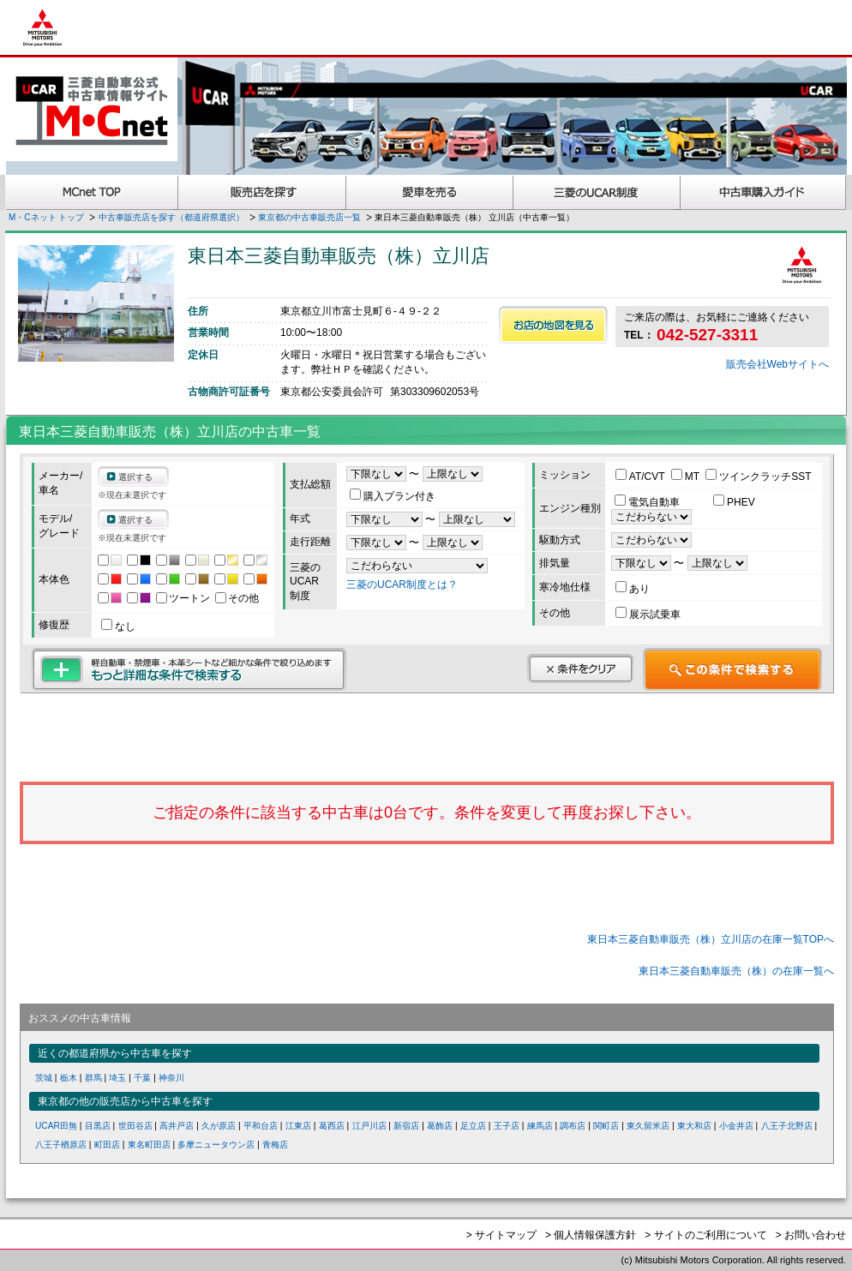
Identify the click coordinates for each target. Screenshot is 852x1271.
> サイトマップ (501, 1235)
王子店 (506, 1125)
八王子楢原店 (61, 1144)
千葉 (142, 1077)
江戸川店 (369, 1125)
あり (632, 589)
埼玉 (117, 1077)
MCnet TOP (91, 192)
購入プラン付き (392, 496)
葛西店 (332, 1125)
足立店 (473, 1125)
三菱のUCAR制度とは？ (402, 585)
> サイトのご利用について (705, 1235)
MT (686, 477)
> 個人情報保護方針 (590, 1235)
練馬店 (540, 1125)
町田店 (107, 1144)
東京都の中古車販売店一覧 (309, 217)
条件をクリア (580, 668)
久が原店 (218, 1125)
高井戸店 (176, 1125)
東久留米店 (648, 1125)
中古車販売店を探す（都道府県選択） (171, 217)
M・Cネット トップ (46, 217)
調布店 (572, 1125)
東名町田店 (149, 1144)
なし (118, 627)
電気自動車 (648, 502)
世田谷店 (135, 1125)
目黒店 (98, 1125)
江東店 (298, 1125)
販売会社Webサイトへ (777, 364)
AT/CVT (641, 477)
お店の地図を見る (553, 325)
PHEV (734, 502)
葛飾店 (440, 1125)
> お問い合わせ (811, 1235)
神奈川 (171, 1077)
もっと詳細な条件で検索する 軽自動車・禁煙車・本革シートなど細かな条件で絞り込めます (189, 669)
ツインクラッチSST (758, 477)
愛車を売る (429, 192)
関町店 (606, 1125)
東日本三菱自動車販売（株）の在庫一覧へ (736, 971)
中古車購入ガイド (764, 192)
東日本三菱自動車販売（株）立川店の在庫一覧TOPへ (710, 939)
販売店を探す (262, 192)
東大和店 (694, 1125)
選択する (135, 477)
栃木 (68, 1077)
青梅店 (275, 1144)
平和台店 (260, 1125)
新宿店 (406, 1125)
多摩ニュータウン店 (216, 1144)
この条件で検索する (732, 669)
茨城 (43, 1077)
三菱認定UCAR (597, 192)
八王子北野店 (787, 1125)
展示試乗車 (648, 615)
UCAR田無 (56, 1125)
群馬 (93, 1077)
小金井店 (736, 1125)
